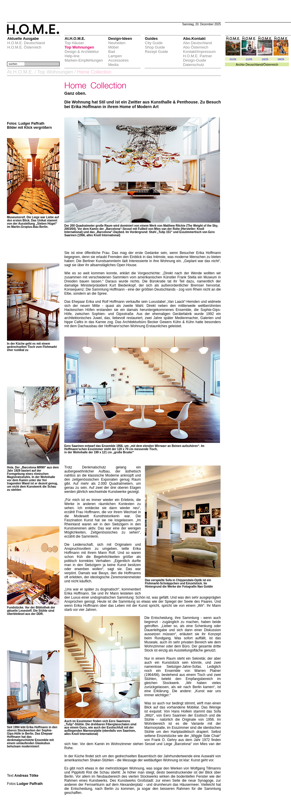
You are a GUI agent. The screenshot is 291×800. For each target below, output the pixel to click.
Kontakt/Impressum (199, 51)
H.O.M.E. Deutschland (26, 43)
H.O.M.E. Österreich (24, 47)
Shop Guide (155, 47)
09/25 (281, 59)
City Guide (154, 43)
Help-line (72, 56)
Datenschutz (193, 64)
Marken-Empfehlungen (84, 60)
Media (113, 64)
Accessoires (118, 60)
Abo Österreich (195, 47)
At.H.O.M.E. (20, 72)
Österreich (270, 64)
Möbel (113, 47)
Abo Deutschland (197, 43)
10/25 (265, 59)
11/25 (249, 59)
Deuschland (254, 64)
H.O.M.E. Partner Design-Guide (197, 58)
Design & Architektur (82, 51)
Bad (111, 51)
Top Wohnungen (79, 47)
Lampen (115, 56)
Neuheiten (116, 43)
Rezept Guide (156, 51)
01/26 (233, 59)
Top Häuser (74, 43)
